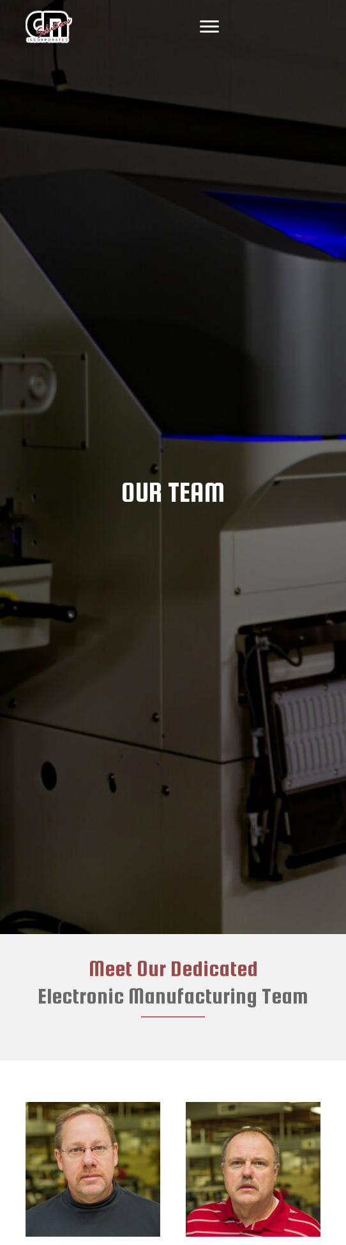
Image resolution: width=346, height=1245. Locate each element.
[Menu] (209, 27)
